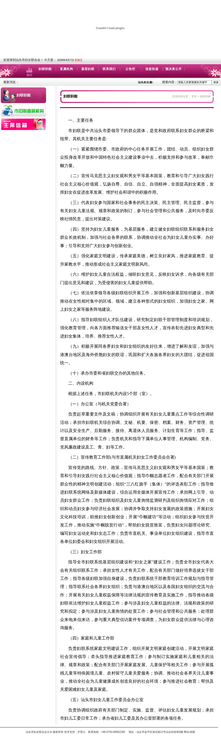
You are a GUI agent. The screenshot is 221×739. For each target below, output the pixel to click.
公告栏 (130, 69)
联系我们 (109, 69)
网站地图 (189, 731)
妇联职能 (45, 69)
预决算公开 (173, 69)
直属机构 (66, 69)
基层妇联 (87, 69)
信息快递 (151, 69)
